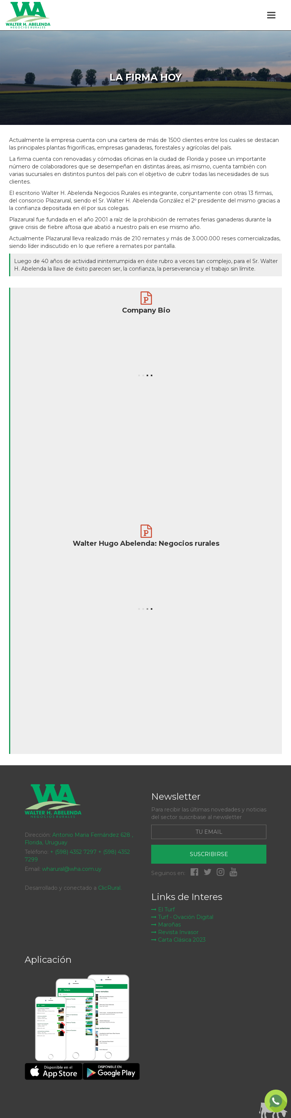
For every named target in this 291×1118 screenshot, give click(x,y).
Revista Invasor (175, 932)
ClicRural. (110, 887)
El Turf (163, 909)
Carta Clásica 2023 (178, 939)
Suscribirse (209, 854)
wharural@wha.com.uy (72, 869)
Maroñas (166, 924)
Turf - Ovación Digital (182, 917)
